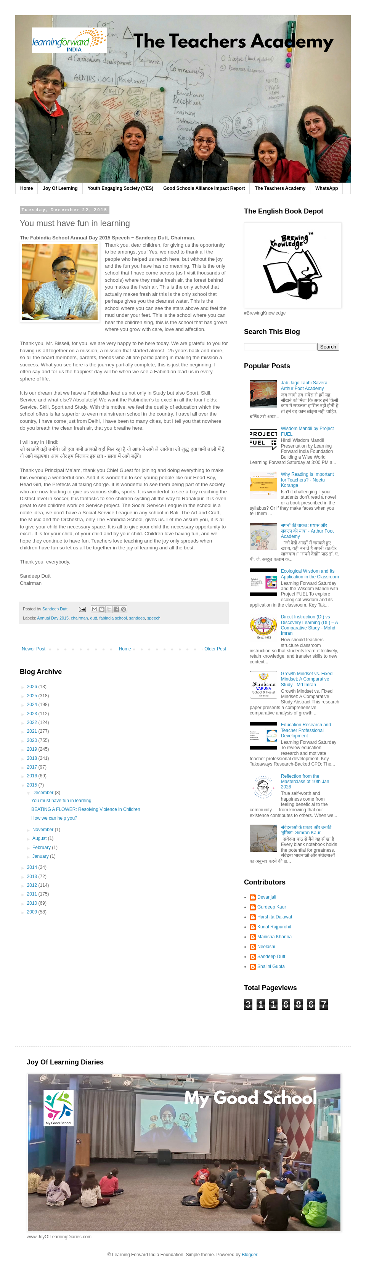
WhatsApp (326, 188)
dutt (93, 618)
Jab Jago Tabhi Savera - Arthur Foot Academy (305, 385)
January (41, 856)
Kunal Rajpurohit (274, 926)
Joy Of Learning (60, 188)
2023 (33, 713)
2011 (33, 894)
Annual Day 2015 (53, 618)
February (42, 847)
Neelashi (266, 946)
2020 (33, 740)
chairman (79, 618)
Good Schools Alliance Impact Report (204, 188)
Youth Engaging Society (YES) (120, 188)
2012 (33, 885)
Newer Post (33, 649)
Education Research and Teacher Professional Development (306, 730)
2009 (33, 912)
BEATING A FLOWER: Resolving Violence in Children (85, 809)
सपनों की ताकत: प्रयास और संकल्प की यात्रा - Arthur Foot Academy (307, 531)
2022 (33, 722)
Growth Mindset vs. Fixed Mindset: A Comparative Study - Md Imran (306, 679)
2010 (33, 903)
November (43, 829)
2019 (33, 749)
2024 (33, 704)
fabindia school (113, 618)
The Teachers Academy (280, 188)
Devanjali (266, 897)
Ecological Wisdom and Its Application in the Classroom (310, 573)
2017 (33, 767)
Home (26, 188)
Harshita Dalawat (274, 917)
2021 (33, 731)
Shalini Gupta (271, 966)
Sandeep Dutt (271, 956)
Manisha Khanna (274, 936)
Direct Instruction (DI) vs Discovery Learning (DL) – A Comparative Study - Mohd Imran (309, 625)
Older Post (215, 649)
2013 (33, 876)
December (43, 792)
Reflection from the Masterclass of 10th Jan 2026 (305, 782)
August (40, 838)
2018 (33, 758)
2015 (33, 785)
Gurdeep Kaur (271, 907)
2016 (33, 776)
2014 (33, 867)
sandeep (137, 618)
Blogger (249, 1254)
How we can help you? (54, 818)
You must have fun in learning (61, 800)
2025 (33, 695)
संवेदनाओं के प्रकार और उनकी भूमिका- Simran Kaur (306, 830)
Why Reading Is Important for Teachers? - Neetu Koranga (307, 480)
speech (154, 618)
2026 (33, 686)
